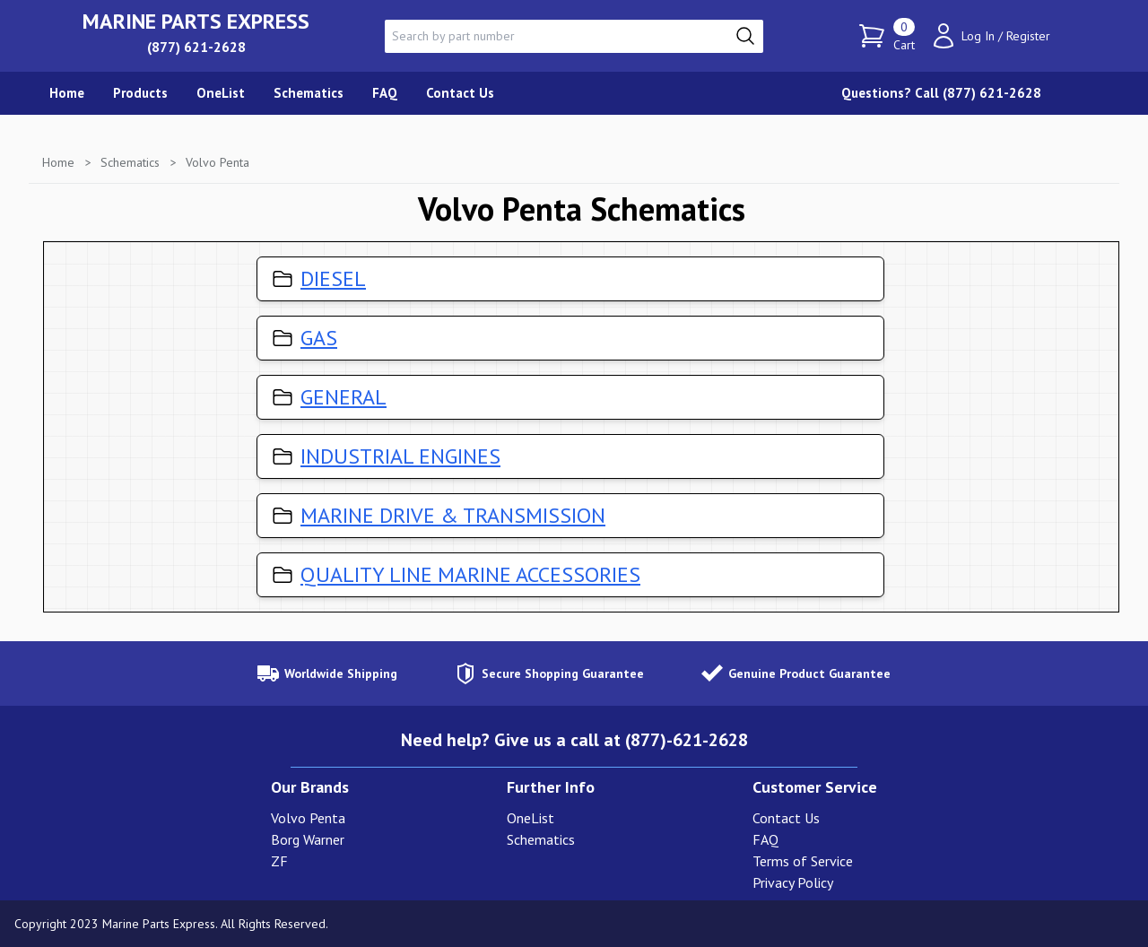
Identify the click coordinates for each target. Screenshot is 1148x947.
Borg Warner (307, 839)
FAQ (765, 839)
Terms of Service (802, 861)
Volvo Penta (308, 818)
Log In (978, 36)
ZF (279, 861)
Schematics (130, 162)
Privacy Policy (792, 882)
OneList (530, 818)
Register (1028, 36)
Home (58, 162)
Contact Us (786, 818)
